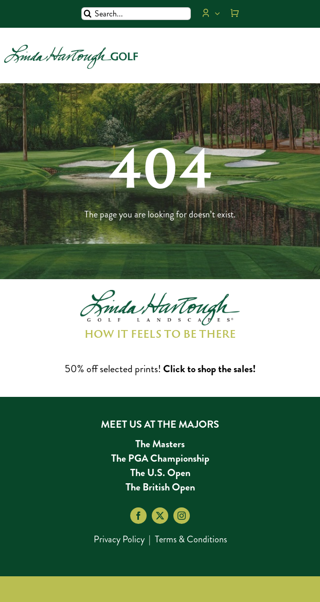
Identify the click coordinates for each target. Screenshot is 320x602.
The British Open (160, 487)
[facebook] (138, 515)
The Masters (160, 443)
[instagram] (181, 515)
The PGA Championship (160, 458)
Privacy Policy (119, 539)
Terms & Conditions (191, 539)
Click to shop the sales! (209, 368)
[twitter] (160, 515)
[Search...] (136, 13)
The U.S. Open (160, 472)
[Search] (87, 13)
